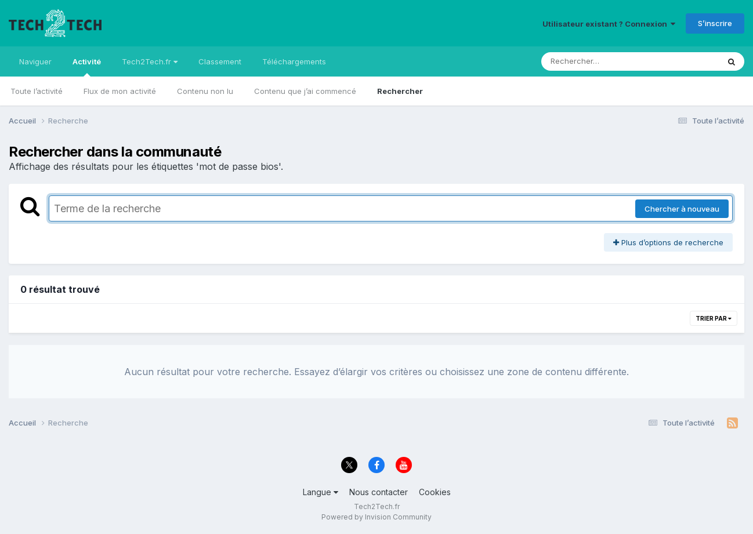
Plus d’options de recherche (668, 242)
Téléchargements (294, 61)
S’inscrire (715, 23)
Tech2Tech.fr (150, 61)
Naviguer (35, 61)
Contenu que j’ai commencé (305, 91)
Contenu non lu (205, 91)
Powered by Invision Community (376, 517)
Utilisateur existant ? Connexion (608, 23)
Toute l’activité (36, 91)
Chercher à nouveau (682, 208)
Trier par (714, 318)
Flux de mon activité (120, 91)
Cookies (435, 492)
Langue (320, 492)
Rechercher (400, 91)
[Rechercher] (596, 61)
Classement (219, 61)
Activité (87, 67)
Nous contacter (378, 492)
